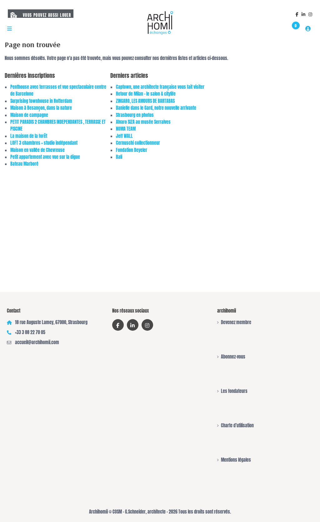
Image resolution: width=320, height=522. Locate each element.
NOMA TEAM (126, 129)
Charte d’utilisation (237, 425)
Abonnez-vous (233, 357)
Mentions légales (236, 460)
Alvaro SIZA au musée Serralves (143, 122)
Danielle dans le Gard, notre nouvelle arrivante (156, 108)
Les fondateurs (234, 391)
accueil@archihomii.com (37, 342)
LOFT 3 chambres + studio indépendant (44, 143)
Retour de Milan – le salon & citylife (146, 94)
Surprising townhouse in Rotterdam (41, 101)
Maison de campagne (29, 115)
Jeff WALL (124, 136)
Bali (119, 157)
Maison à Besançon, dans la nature (41, 108)
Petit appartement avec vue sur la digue (45, 157)
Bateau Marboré (24, 164)
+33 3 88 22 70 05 (30, 332)
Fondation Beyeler (131, 150)
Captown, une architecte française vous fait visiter (160, 87)
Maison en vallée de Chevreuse (37, 150)
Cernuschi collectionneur (138, 143)
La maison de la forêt (28, 136)
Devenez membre (236, 322)
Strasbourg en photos (135, 115)
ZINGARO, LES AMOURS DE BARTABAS (145, 101)
